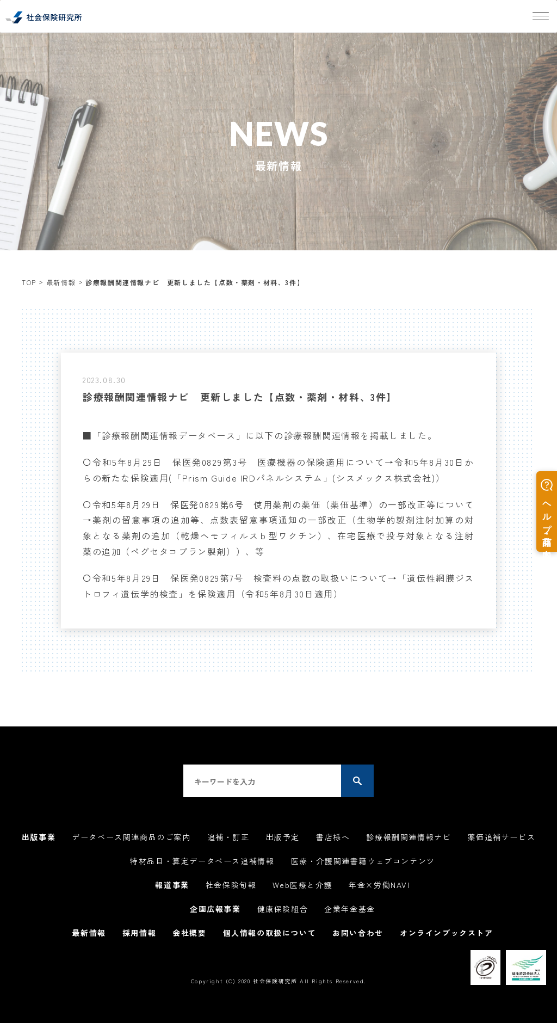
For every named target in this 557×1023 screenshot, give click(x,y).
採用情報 (139, 932)
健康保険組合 (282, 908)
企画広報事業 (215, 908)
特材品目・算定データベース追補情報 (202, 860)
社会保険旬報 (231, 884)
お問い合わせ (357, 932)
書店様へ (333, 836)
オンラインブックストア (446, 932)
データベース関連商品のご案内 (131, 836)
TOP (29, 282)
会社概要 (189, 932)
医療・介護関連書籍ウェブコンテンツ (363, 860)
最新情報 (61, 282)
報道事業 (172, 884)
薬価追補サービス (501, 836)
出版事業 (38, 836)
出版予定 (283, 836)
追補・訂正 (228, 836)
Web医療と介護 (302, 884)
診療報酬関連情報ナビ (408, 836)
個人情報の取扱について (270, 932)
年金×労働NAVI (379, 884)
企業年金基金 (349, 908)
